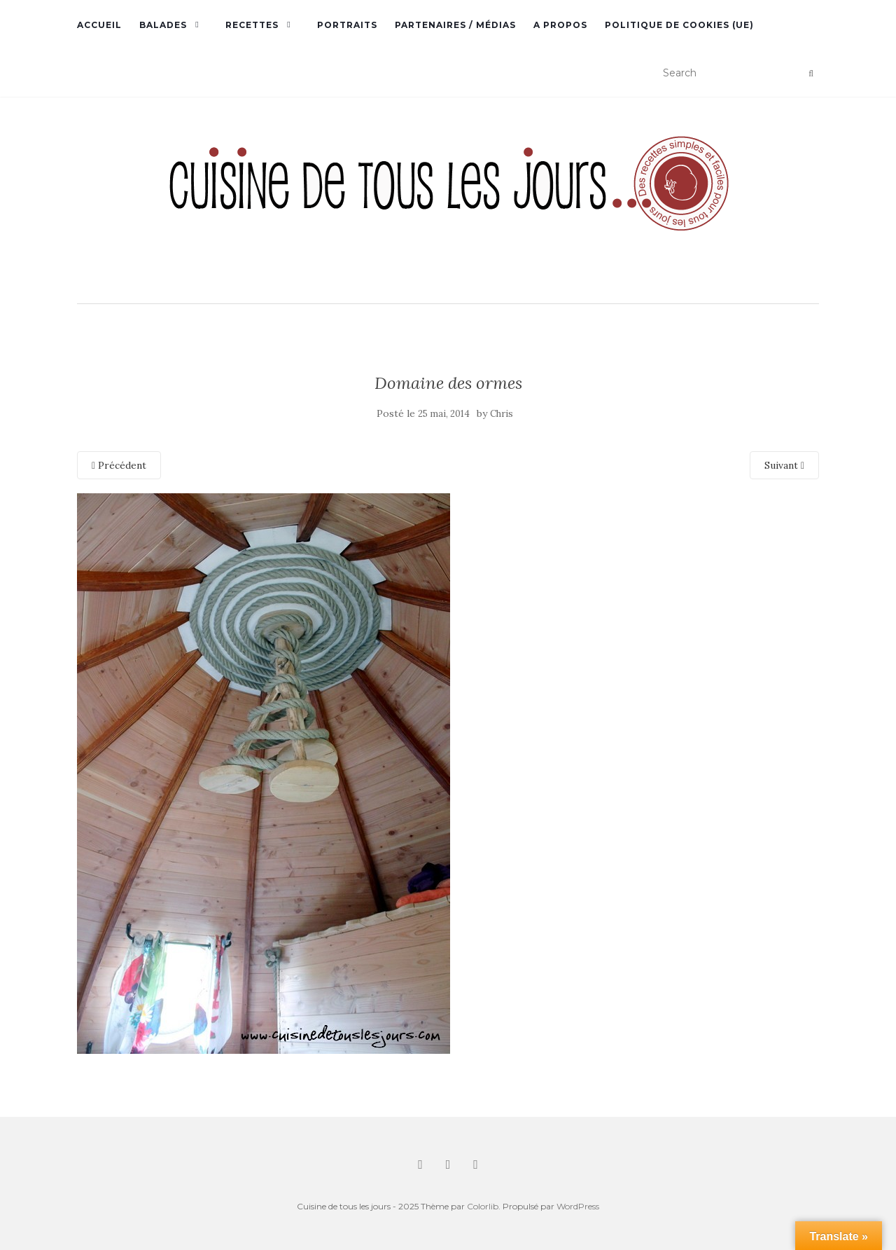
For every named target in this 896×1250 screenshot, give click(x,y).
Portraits (347, 25)
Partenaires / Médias (455, 25)
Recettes (252, 25)
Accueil (99, 25)
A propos (560, 25)
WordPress (577, 1206)
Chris (501, 414)
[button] (448, 202)
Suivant (784, 465)
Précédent (119, 465)
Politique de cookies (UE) (679, 25)
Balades (163, 25)
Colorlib (482, 1206)
